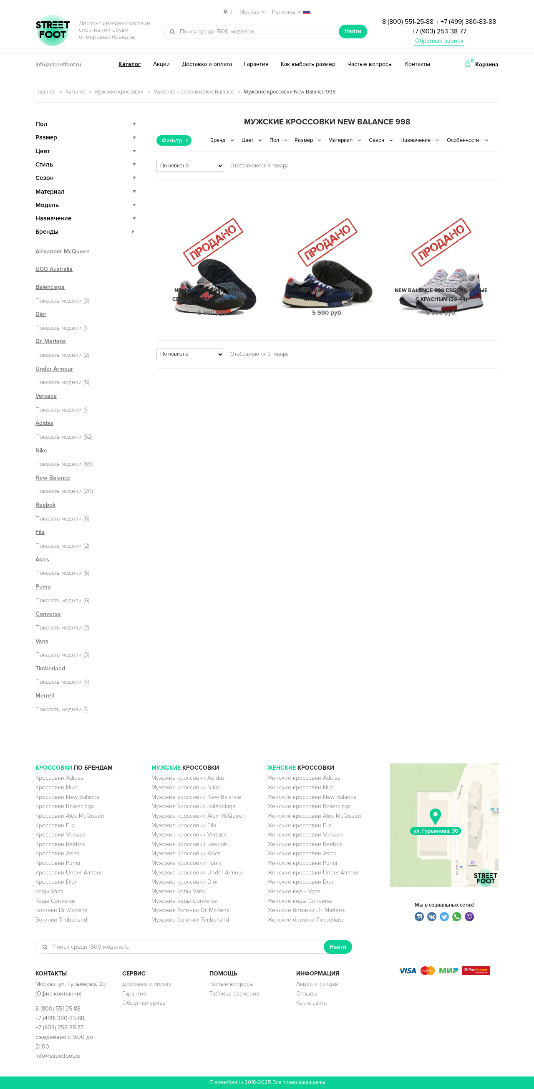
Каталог (129, 64)
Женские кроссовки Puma (302, 863)
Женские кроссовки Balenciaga (309, 806)
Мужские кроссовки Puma (186, 863)
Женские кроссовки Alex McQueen (314, 815)
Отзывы (306, 993)
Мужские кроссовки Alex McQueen (198, 815)
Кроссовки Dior (55, 881)
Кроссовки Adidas (59, 777)
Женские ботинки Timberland (306, 919)
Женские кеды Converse (299, 901)
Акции (161, 64)
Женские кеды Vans (293, 891)
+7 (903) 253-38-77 (439, 31)
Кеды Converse (55, 901)
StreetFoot (52, 30)
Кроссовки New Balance (67, 797)
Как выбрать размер (308, 64)
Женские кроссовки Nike (301, 787)
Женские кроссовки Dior (300, 881)
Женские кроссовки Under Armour (313, 872)
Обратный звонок (439, 40)
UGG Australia (54, 269)
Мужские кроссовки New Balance (194, 91)
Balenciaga (50, 287)
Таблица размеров (234, 993)
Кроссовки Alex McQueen (69, 815)
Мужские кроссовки (119, 91)
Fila (40, 532)
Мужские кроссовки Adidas (187, 777)
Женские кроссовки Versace (305, 834)
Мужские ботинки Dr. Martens (190, 910)
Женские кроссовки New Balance (312, 797)
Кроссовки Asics (57, 853)
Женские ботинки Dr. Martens (306, 910)
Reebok (45, 504)
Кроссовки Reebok (60, 844)
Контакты (417, 64)
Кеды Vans (49, 891)
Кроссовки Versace (60, 834)
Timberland (50, 668)
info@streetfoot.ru (58, 64)
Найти (353, 31)
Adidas (44, 423)
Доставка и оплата (207, 64)
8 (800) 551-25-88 (407, 22)
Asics (42, 559)
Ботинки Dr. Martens (61, 910)
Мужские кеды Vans (178, 891)
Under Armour (54, 368)
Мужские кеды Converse (184, 901)
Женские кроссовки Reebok (305, 844)
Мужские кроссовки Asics (185, 853)
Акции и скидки (317, 984)
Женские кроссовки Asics (301, 853)
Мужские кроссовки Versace (189, 834)
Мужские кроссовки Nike (185, 787)
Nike (41, 450)
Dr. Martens (50, 341)
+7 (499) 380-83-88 (468, 22)
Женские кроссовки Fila (299, 825)
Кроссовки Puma (57, 863)
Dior (40, 314)
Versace (46, 395)
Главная (45, 91)
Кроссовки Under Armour (68, 872)
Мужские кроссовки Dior (184, 881)
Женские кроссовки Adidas (303, 777)
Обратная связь (143, 1002)
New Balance (53, 477)
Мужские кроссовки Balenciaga (193, 806)
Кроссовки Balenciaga (64, 806)
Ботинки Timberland (61, 919)
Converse (48, 613)
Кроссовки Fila (55, 825)
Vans (41, 641)
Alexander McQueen (62, 251)
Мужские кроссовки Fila (183, 825)
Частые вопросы (370, 64)
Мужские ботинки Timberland (190, 919)
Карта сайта (311, 1002)
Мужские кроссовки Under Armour (197, 872)
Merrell (44, 695)
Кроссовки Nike (56, 787)
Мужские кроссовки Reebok (189, 844)
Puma (43, 586)
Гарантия (256, 64)
